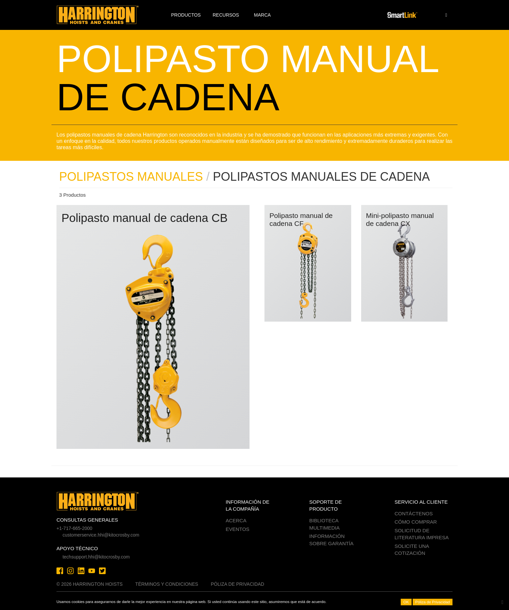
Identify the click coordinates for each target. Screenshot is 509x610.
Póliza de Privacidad (237, 584)
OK (406, 602)
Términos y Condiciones (166, 584)
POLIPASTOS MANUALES (131, 176)
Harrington (102, 15)
